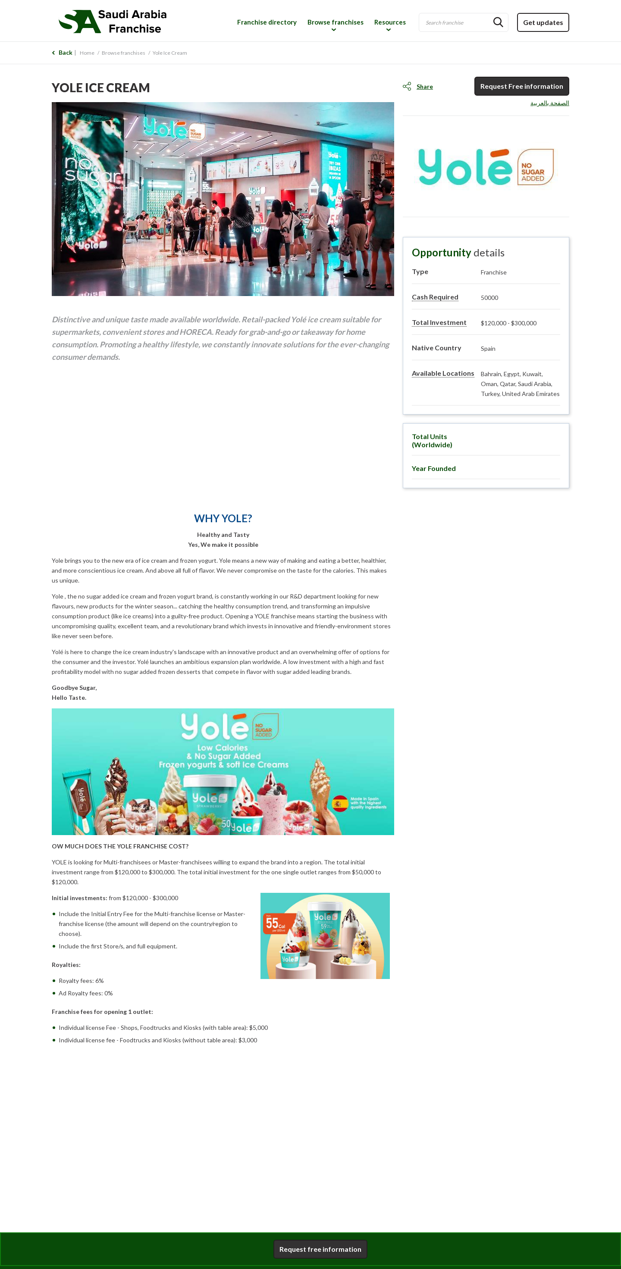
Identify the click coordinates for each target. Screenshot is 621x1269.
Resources (390, 22)
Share (425, 86)
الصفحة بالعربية (549, 102)
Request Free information (521, 86)
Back (65, 52)
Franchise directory (267, 22)
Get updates (543, 22)
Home (87, 53)
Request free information (320, 1249)
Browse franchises (335, 22)
